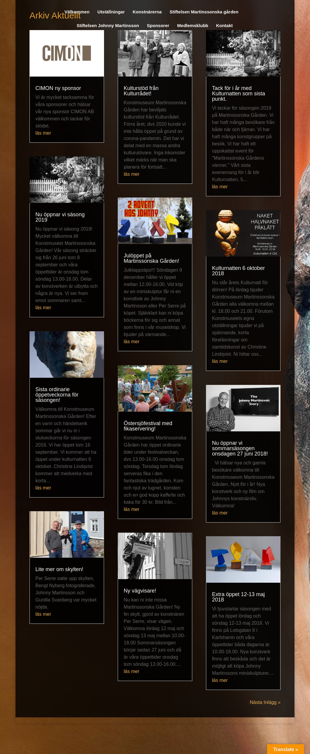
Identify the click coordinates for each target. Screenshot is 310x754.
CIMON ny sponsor (58, 88)
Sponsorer (158, 26)
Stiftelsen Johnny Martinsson (108, 26)
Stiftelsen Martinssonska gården (204, 12)
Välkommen (76, 12)
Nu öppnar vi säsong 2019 (60, 217)
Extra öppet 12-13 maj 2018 (238, 597)
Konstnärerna (147, 12)
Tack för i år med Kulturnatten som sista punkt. (238, 93)
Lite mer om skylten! (59, 569)
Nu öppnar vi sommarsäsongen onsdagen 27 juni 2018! (240, 448)
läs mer (43, 133)
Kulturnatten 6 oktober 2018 (238, 270)
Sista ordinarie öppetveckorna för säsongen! (56, 394)
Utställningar (111, 12)
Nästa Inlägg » (265, 702)
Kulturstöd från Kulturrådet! (141, 91)
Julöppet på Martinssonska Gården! (151, 258)
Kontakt (224, 26)
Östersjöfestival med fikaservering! (148, 426)
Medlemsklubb (192, 26)
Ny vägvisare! (140, 591)
